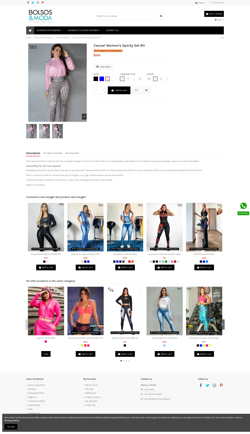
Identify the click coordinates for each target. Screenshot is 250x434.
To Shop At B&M (36, 401)
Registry (32, 397)
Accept (11, 426)
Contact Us (34, 413)
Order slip (90, 405)
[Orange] (132, 261)
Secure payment (36, 385)
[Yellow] (210, 345)
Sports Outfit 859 (46, 338)
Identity (89, 389)
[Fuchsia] (46, 341)
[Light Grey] (126, 261)
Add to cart (119, 90)
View (46, 354)
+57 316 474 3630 (153, 394)
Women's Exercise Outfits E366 (164, 254)
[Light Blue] (160, 261)
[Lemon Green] (82, 345)
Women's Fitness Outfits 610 (204, 338)
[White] (135, 261)
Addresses (90, 393)
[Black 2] (157, 261)
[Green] (166, 261)
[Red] (129, 261)
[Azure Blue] (207, 261)
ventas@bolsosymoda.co (157, 399)
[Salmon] (88, 345)
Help (30, 409)
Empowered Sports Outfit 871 (46, 254)
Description (33, 153)
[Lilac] (172, 261)
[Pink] (47, 261)
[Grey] (163, 261)
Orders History (92, 397)
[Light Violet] (178, 261)
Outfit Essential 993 (204, 254)
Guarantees (34, 405)
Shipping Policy (36, 393)
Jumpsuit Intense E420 (125, 254)
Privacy (32, 389)
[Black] (44, 261)
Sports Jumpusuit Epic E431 (85, 254)
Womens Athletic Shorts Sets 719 (85, 338)
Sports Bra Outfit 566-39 (125, 338)
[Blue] (88, 261)
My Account (91, 385)
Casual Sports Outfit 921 (164, 338)
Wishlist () (217, 3)
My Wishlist (91, 401)
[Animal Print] (82, 261)
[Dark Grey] (123, 261)
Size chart (103, 66)
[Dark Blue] (120, 261)
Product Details (53, 153)
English (201, 3)
